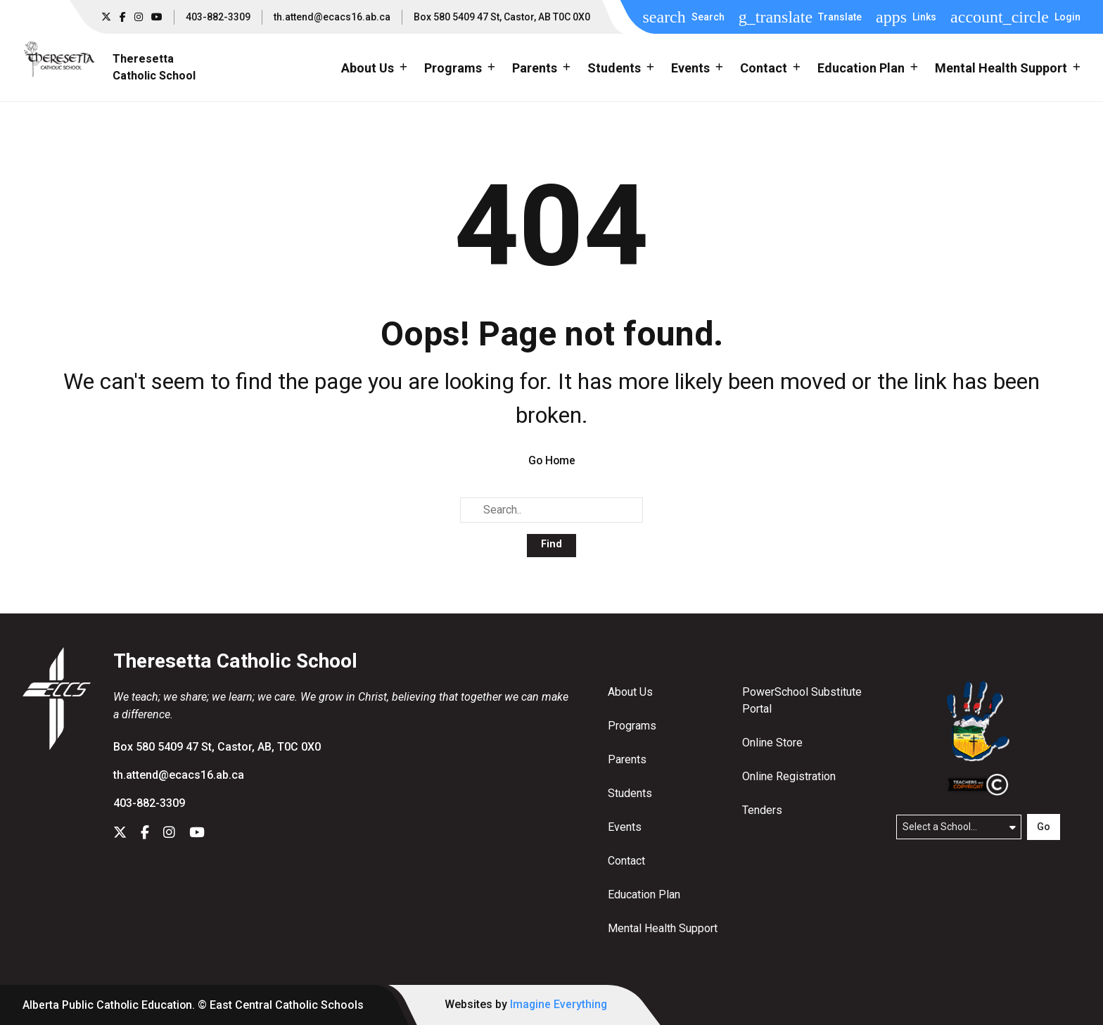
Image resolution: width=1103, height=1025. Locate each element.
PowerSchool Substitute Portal (802, 700)
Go (1043, 826)
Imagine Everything (560, 1004)
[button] (683, 16)
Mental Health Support (663, 928)
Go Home (552, 460)
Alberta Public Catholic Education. (109, 1005)
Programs (632, 725)
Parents (627, 759)
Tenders (762, 810)
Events (625, 827)
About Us (630, 692)
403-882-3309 (218, 17)
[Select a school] (958, 827)
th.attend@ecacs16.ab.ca (332, 17)
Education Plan (644, 894)
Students (630, 793)
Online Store (772, 742)
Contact (626, 860)
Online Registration (789, 776)
